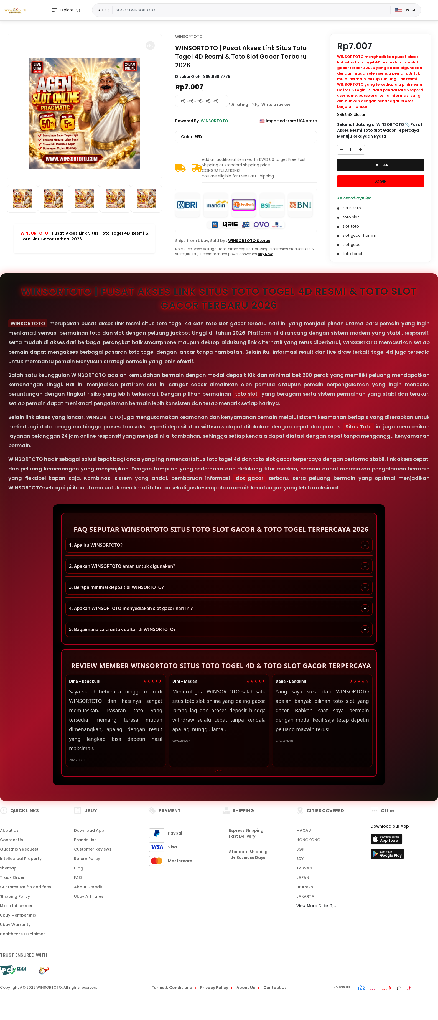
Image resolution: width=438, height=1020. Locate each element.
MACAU (303, 830)
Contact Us (11, 840)
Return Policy (87, 858)
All (100, 9)
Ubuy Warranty (15, 924)
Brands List (85, 840)
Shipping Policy (15, 896)
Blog (78, 868)
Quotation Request (19, 849)
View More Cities (316, 906)
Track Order (12, 877)
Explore (62, 10)
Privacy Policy (214, 987)
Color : (191, 137)
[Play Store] (387, 856)
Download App (89, 830)
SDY (300, 858)
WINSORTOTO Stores (249, 240)
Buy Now (265, 253)
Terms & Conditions (172, 987)
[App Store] (387, 841)
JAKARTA (305, 896)
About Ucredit (88, 887)
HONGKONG (308, 840)
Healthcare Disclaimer (22, 934)
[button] (150, 45)
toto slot (246, 393)
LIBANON (304, 887)
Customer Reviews (92, 849)
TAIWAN (304, 868)
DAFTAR (380, 165)
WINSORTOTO (34, 233)
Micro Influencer (16, 906)
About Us (9, 830)
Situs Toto (358, 426)
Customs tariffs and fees (25, 887)
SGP (300, 849)
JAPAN (302, 877)
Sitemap (8, 868)
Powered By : (188, 121)
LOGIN (380, 181)
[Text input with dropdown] (251, 10)
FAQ (78, 877)
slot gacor (249, 478)
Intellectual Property (21, 858)
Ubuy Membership (18, 915)
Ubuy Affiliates (88, 896)
